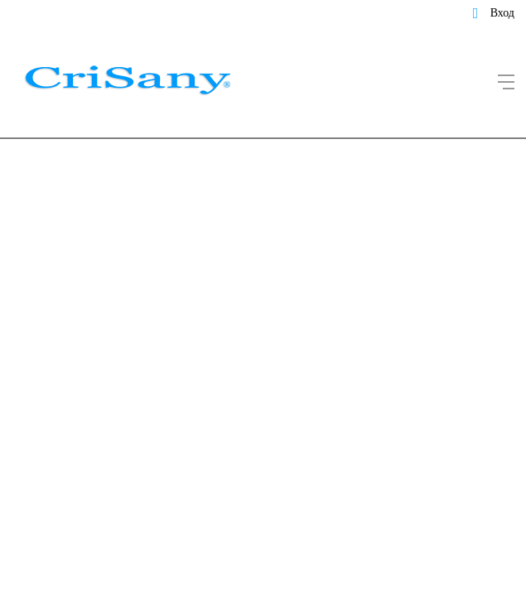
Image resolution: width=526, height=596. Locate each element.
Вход (502, 13)
